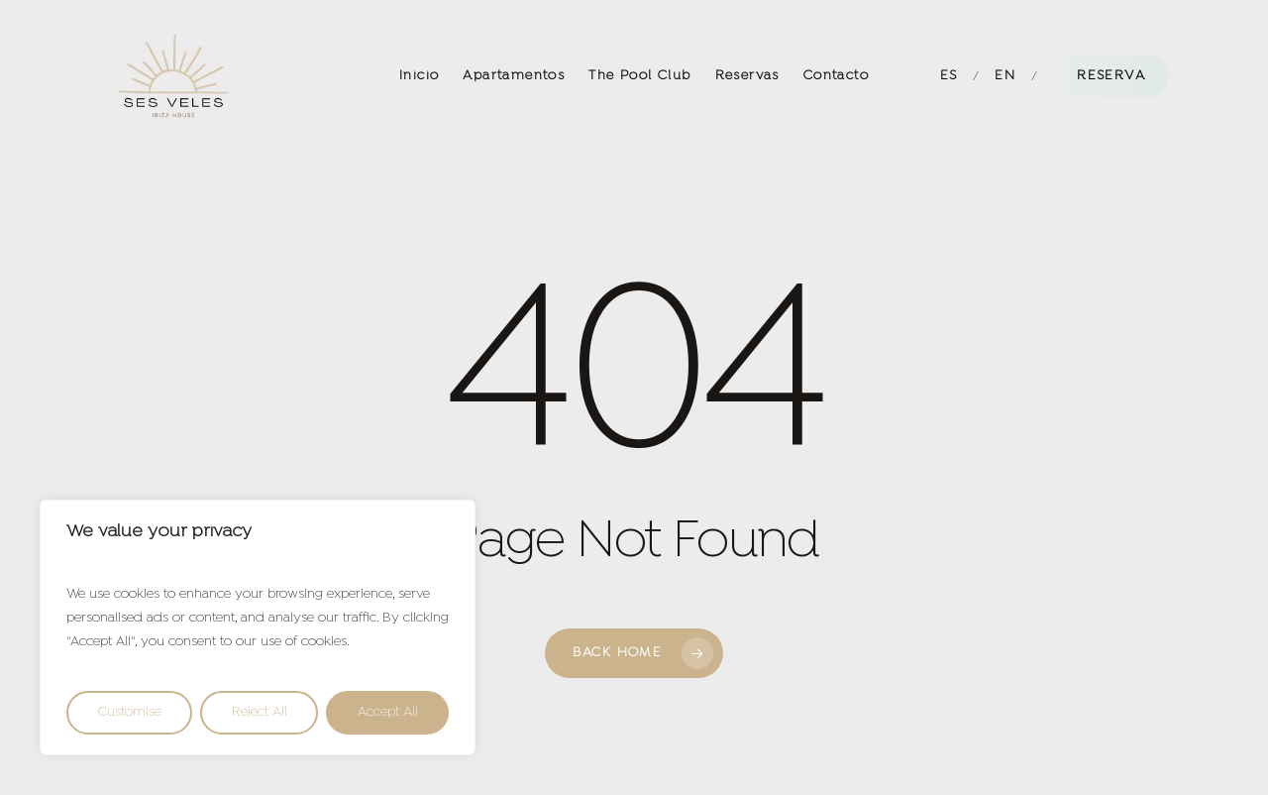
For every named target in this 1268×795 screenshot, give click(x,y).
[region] (258, 627)
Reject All (259, 712)
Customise (129, 712)
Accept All (388, 712)
